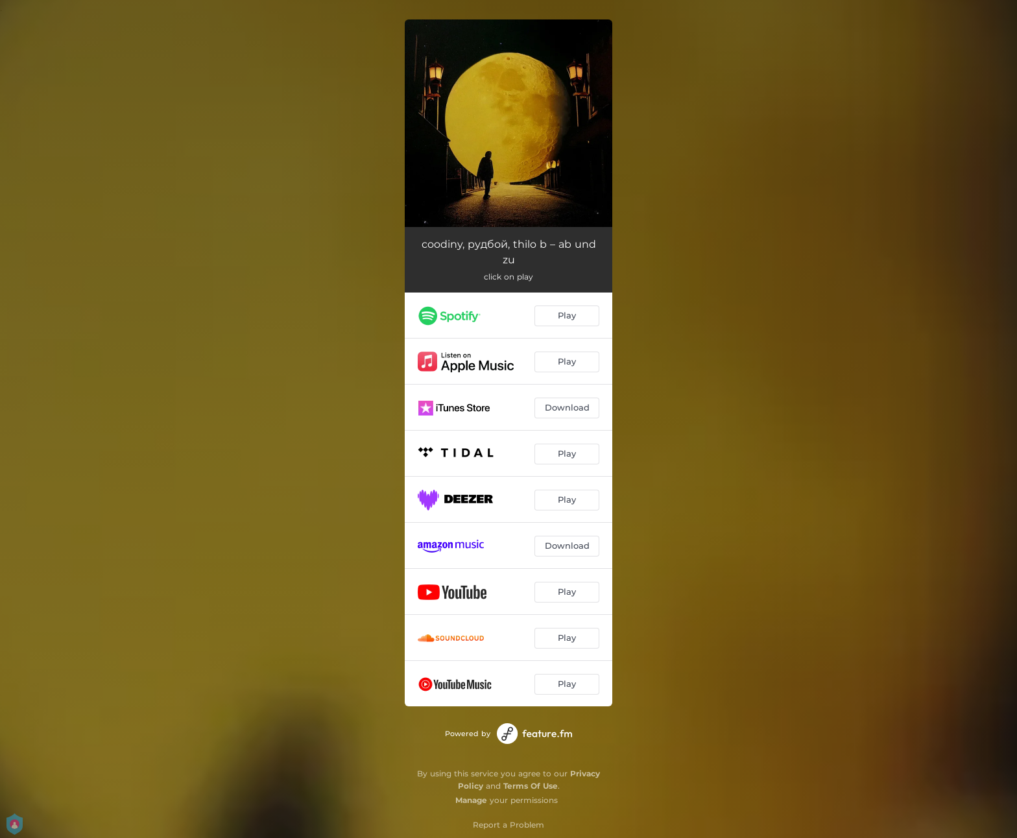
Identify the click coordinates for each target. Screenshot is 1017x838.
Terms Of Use (530, 786)
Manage (471, 800)
